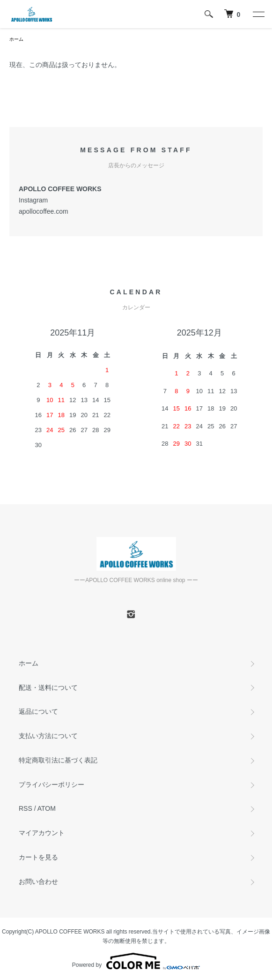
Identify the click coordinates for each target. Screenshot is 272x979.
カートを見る (38, 857)
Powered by (136, 961)
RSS (25, 808)
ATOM (46, 808)
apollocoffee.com (43, 211)
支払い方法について (48, 736)
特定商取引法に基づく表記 (58, 760)
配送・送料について (48, 687)
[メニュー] (258, 14)
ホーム (16, 39)
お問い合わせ (38, 881)
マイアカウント (42, 833)
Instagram (33, 200)
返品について (38, 711)
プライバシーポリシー (51, 784)
